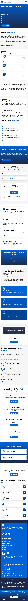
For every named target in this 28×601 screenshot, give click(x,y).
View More (14, 474)
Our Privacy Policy (6, 541)
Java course (22, 83)
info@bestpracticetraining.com (10, 197)
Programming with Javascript (15, 9)
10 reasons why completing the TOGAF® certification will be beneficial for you (13, 557)
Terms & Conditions (6, 543)
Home (2, 9)
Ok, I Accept (14, 596)
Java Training (7, 9)
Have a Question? (6, 159)
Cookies (4, 547)
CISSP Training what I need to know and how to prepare (14, 564)
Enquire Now (6, 25)
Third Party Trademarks (7, 545)
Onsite (4, 549)
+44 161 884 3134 (16, 196)
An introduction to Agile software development (12, 560)
